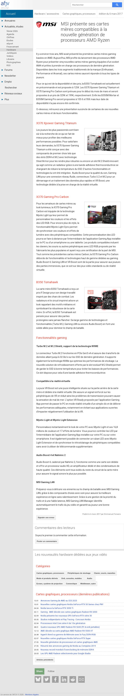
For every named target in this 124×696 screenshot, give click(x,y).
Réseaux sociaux (12, 93)
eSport (10, 43)
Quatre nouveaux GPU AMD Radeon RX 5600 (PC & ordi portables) (67, 627)
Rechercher (11, 87)
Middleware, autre (88, 584)
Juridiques (12, 53)
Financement (13, 46)
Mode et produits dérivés (47, 578)
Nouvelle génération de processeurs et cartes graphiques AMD (66, 642)
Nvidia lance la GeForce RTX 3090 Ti (53, 608)
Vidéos (10, 56)
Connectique (71, 584)
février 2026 (12, 31)
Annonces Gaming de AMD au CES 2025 (55, 601)
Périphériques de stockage (79, 573)
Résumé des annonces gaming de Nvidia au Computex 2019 (65, 646)
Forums (7, 70)
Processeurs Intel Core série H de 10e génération (59, 623)
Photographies (14, 62)
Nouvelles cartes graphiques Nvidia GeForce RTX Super (62, 638)
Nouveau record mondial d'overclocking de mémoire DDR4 (64, 650)
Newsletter (9, 75)
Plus (5, 99)
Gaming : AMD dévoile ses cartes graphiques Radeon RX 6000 (65, 612)
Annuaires (8, 20)
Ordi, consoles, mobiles (71, 578)
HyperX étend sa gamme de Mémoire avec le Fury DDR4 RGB (65, 634)
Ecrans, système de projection (49, 584)
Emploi (7, 81)
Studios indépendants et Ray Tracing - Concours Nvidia (62, 619)
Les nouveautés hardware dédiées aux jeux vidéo (71, 555)
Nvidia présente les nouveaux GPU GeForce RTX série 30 (63, 616)
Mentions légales (32, 695)
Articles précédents (44, 660)
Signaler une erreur (46, 517)
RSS (9, 65)
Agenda (10, 34)
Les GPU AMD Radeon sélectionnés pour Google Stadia (62, 653)
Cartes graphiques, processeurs (50, 573)
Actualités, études (12, 26)
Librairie (10, 59)
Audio (89, 578)
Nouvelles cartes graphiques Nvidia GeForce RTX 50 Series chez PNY (68, 604)
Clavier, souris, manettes (104, 573)
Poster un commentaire (47, 541)
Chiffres (10, 37)
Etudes (10, 40)
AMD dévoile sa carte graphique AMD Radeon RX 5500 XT (63, 631)
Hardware (11, 50)
